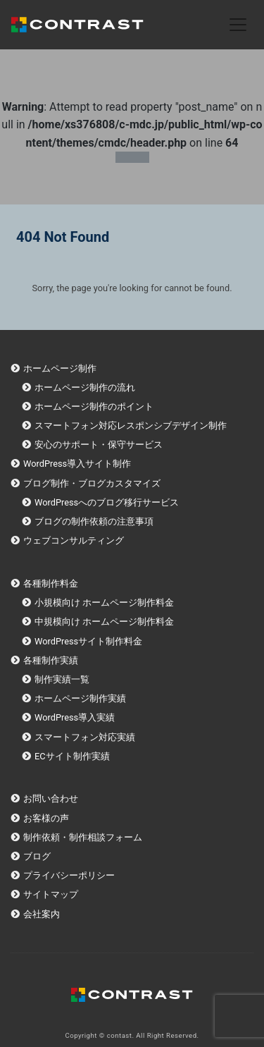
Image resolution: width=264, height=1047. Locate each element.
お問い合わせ (50, 798)
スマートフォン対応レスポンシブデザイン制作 (130, 425)
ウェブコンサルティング (73, 540)
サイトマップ (50, 894)
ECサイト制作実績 (72, 756)
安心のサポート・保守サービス (98, 444)
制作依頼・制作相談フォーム (82, 837)
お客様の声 (46, 818)
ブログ (37, 856)
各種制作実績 (50, 660)
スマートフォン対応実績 (84, 737)
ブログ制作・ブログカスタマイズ (92, 483)
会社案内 (41, 914)
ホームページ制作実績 (80, 698)
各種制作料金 (50, 583)
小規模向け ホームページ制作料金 (104, 602)
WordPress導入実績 (74, 717)
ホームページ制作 (59, 368)
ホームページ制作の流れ (84, 387)
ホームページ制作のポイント (93, 406)
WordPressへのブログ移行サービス (106, 502)
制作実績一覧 (61, 679)
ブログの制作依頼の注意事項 (93, 521)
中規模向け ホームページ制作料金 (104, 621)
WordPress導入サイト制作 (77, 463)
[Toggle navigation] (238, 24)
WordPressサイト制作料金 (88, 641)
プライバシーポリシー (69, 875)
